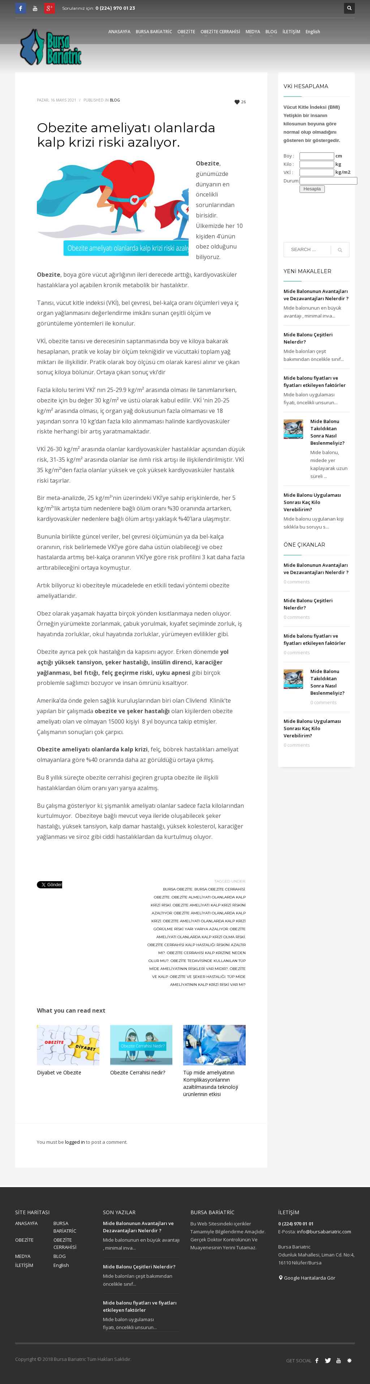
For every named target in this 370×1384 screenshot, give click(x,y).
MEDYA (22, 1256)
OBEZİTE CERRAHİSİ (65, 1244)
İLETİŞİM (24, 1265)
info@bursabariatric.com (324, 1231)
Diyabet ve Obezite (59, 1072)
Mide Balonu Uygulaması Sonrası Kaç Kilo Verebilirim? (312, 502)
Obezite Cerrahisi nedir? (137, 1072)
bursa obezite (178, 889)
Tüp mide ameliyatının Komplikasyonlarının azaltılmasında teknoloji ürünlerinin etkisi (210, 1083)
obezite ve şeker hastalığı (197, 976)
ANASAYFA (26, 1223)
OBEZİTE (24, 1240)
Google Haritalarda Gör (306, 1278)
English (61, 1265)
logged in (75, 1142)
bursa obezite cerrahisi (219, 889)
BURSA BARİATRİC (64, 1227)
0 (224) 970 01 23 (115, 8)
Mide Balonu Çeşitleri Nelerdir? (139, 1266)
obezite (162, 897)
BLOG (59, 1256)
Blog (115, 100)
